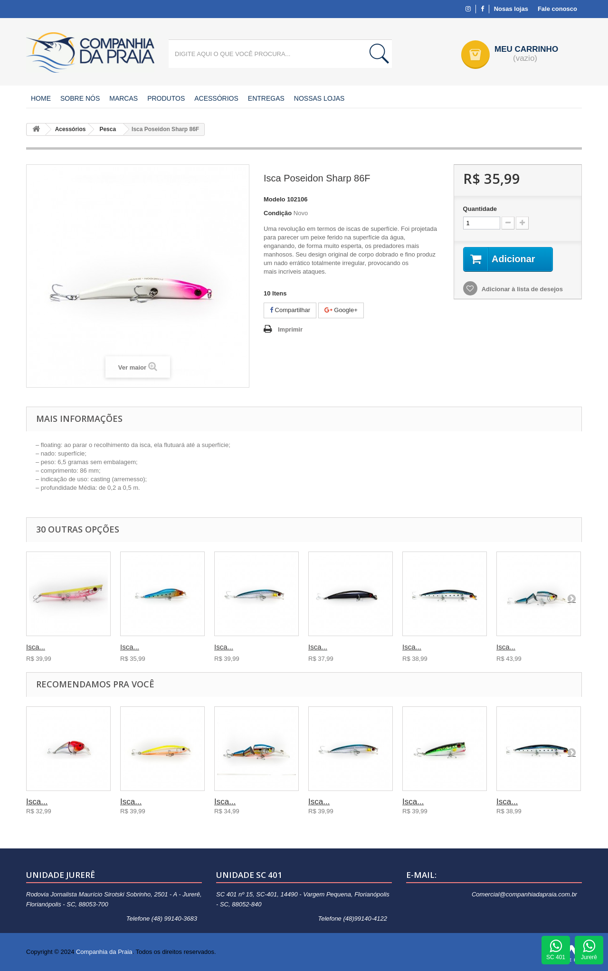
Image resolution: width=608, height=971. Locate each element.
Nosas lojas (511, 8)
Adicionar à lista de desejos (521, 289)
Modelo (274, 199)
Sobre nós (80, 98)
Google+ (341, 310)
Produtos (166, 98)
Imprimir (290, 329)
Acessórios (216, 98)
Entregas (266, 98)
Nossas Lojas (319, 98)
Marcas (123, 98)
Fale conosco (557, 8)
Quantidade (480, 208)
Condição (278, 213)
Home (41, 98)
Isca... (35, 647)
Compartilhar (290, 310)
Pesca (107, 129)
